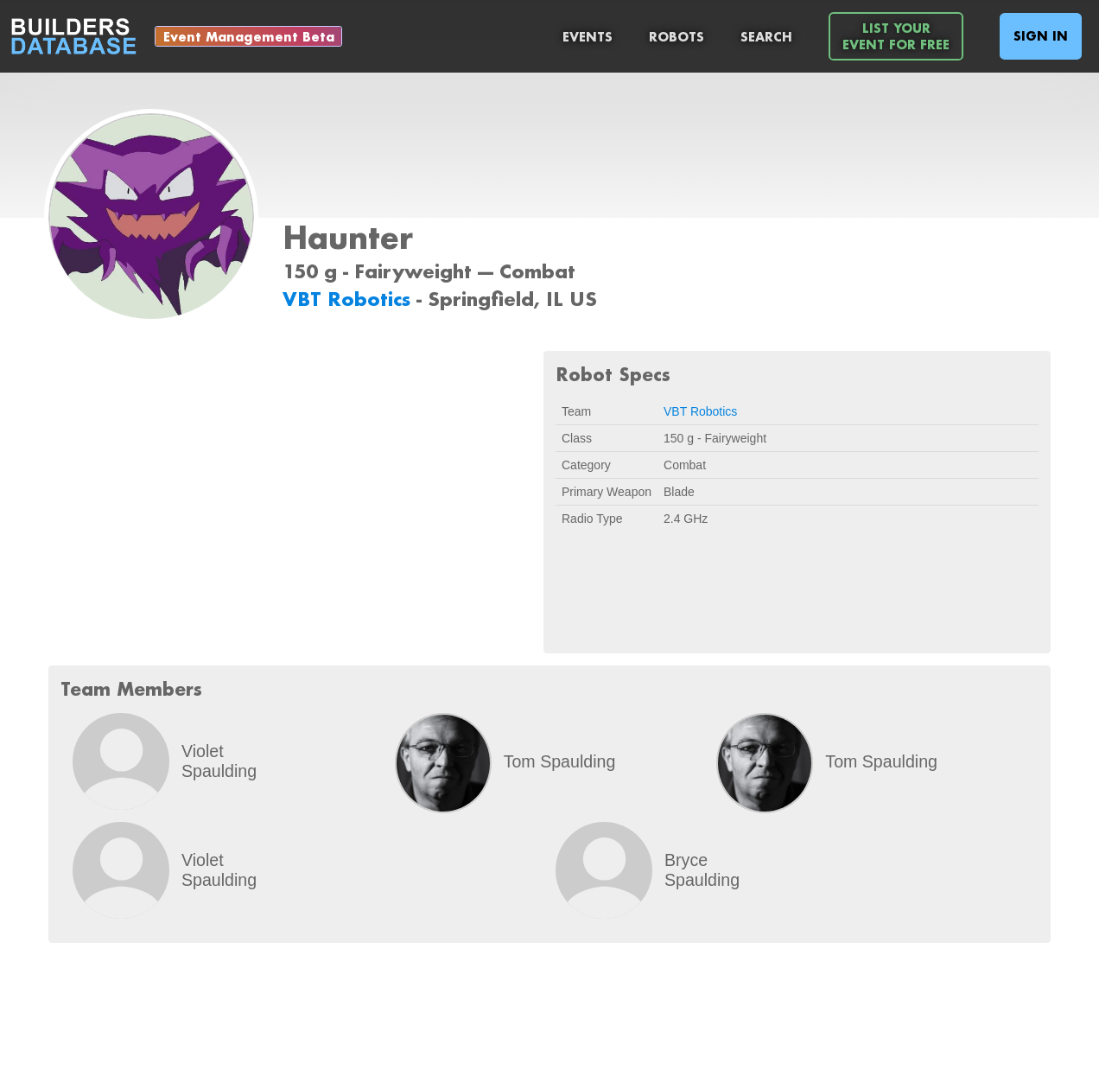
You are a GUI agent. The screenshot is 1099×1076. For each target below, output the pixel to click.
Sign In (1040, 36)
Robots (676, 37)
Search (766, 37)
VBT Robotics (349, 298)
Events (587, 37)
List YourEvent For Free (896, 36)
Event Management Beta (248, 37)
